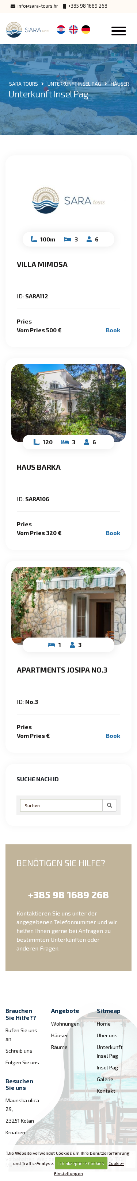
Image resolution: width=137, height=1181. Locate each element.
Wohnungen (65, 1024)
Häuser (59, 1035)
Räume (59, 1047)
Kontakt (106, 1091)
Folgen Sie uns (22, 1062)
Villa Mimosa (42, 264)
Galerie (105, 1079)
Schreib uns (19, 1051)
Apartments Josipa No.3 (62, 669)
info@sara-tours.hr (34, 6)
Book (113, 329)
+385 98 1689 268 (85, 6)
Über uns (107, 1035)
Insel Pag (107, 1067)
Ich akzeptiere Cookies (81, 1163)
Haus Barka (39, 466)
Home (104, 1024)
